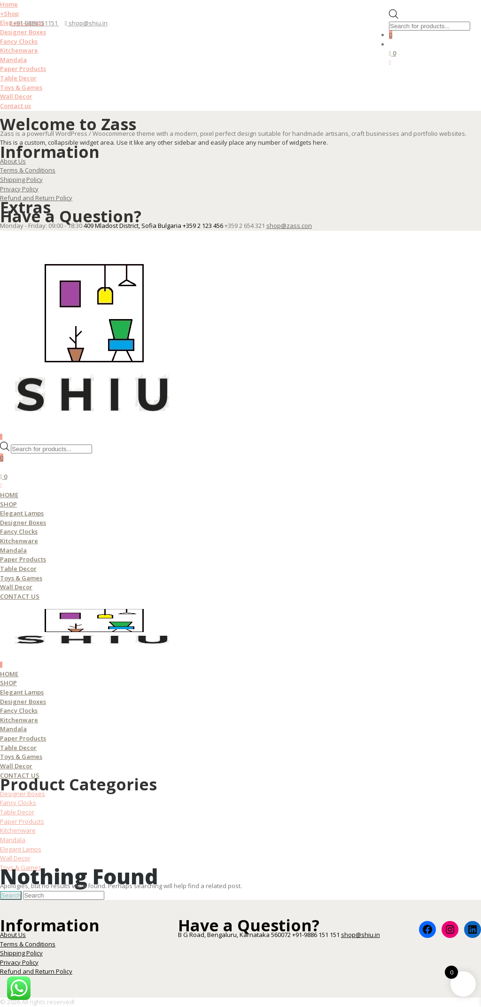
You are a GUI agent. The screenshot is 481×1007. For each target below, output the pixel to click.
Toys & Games (21, 87)
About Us (13, 161)
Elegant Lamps (22, 513)
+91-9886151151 (34, 23)
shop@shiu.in (86, 23)
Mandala (13, 59)
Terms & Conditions (27, 170)
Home (9, 4)
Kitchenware (19, 50)
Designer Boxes (23, 32)
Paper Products (23, 68)
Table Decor (18, 78)
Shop (9, 13)
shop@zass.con (289, 225)
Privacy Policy (19, 189)
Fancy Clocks (19, 41)
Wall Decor (16, 96)
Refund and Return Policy (36, 198)
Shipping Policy (21, 179)
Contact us (15, 105)
